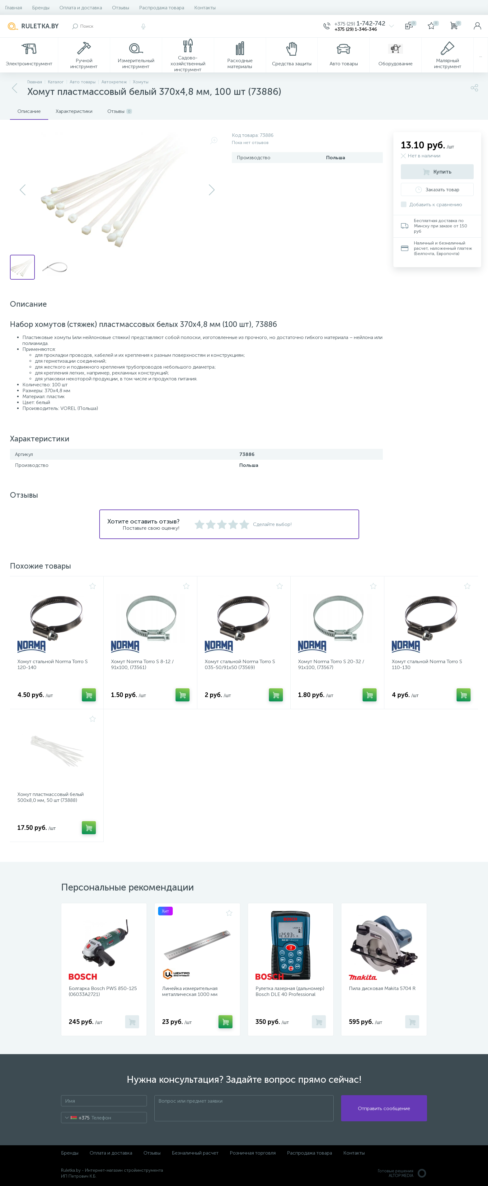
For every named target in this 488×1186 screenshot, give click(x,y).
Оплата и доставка (80, 8)
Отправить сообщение (384, 1108)
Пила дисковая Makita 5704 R (382, 988)
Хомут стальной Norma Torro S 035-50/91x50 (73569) (240, 664)
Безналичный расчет (195, 1153)
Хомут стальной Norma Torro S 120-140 (52, 664)
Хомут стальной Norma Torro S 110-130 (427, 664)
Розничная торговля (253, 1153)
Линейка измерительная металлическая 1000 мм (190, 991)
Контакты (205, 8)
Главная (13, 8)
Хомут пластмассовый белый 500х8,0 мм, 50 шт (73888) (50, 797)
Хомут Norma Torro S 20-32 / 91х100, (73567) (331, 664)
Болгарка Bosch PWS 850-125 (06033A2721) (103, 991)
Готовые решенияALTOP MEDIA (402, 1173)
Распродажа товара (161, 8)
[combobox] (75, 1117)
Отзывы (120, 8)
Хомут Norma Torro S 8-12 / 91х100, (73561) (142, 664)
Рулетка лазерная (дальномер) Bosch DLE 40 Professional (290, 991)
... (480, 55)
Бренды (40, 8)
